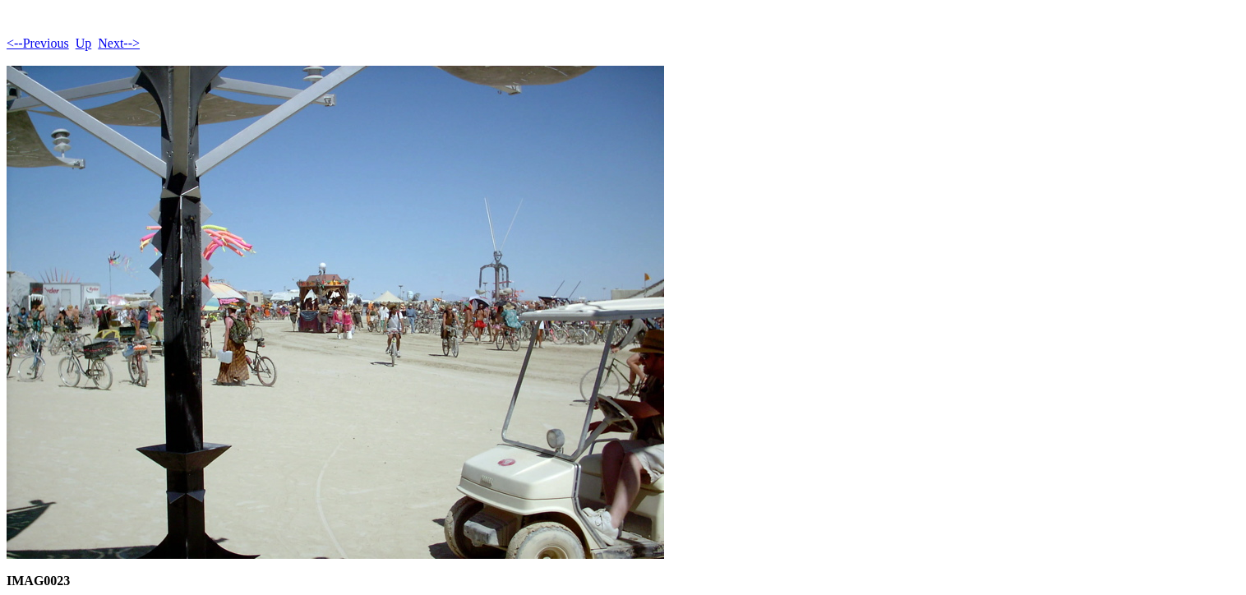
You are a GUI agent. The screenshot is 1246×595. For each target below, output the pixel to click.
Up (84, 43)
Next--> (119, 43)
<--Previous (38, 43)
